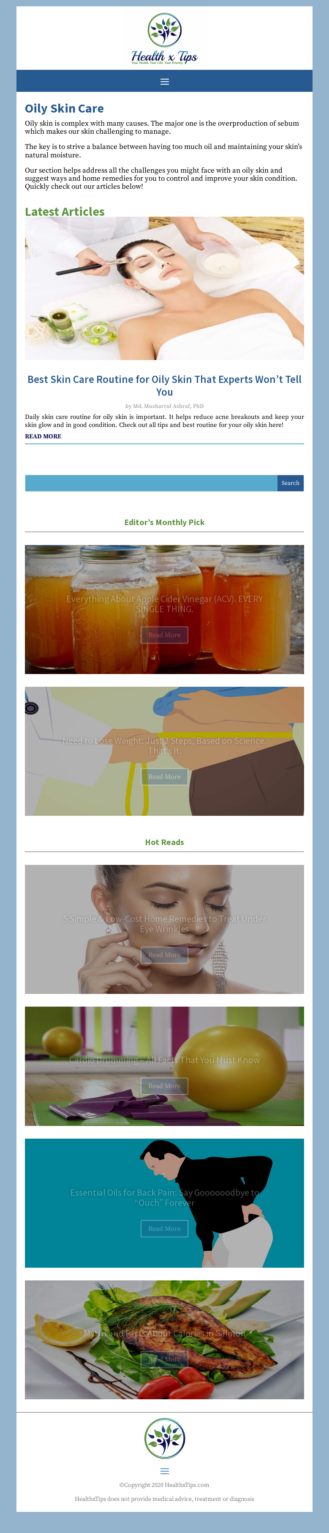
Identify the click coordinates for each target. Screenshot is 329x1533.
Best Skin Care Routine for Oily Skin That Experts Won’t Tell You (164, 385)
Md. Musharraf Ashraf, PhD (168, 406)
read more (43, 436)
